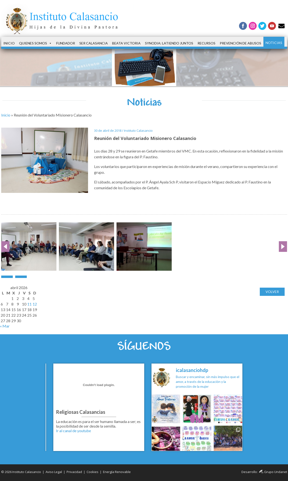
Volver (272, 292)
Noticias (274, 43)
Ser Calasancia (93, 43)
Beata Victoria (126, 43)
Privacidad (74, 472)
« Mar (5, 326)
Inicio (9, 43)
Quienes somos (35, 43)
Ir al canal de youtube (73, 430)
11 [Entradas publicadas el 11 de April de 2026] (29, 304)
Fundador (65, 43)
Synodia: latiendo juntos (169, 43)
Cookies (92, 472)
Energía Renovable (117, 472)
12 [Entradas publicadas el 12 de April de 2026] (35, 304)
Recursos (206, 43)
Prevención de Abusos (240, 43)
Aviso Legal (54, 472)
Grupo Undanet (273, 472)
